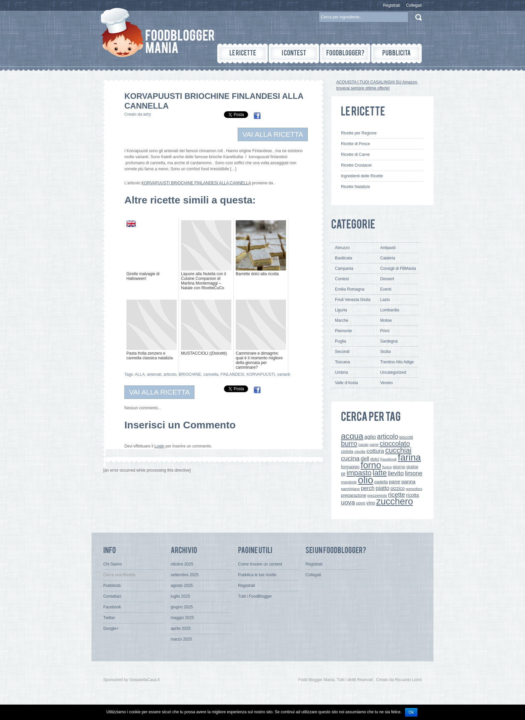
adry (147, 114)
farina (409, 457)
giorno (399, 466)
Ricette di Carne (355, 154)
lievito (396, 473)
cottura (375, 450)
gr (343, 473)
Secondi (342, 351)
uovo (360, 503)
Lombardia (389, 310)
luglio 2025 (180, 596)
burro (349, 443)
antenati (154, 374)
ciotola (347, 451)
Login (159, 446)
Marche (341, 320)
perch (367, 488)
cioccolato (395, 443)
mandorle (349, 482)
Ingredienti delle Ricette (362, 176)
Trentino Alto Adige (397, 362)
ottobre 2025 (182, 564)
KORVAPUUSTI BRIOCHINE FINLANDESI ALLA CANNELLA (196, 183)
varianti (283, 374)
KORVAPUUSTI (260, 374)
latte (379, 473)
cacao (363, 444)
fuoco (387, 467)
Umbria (341, 372)
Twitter (109, 617)
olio (365, 479)
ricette (396, 494)
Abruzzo (342, 247)
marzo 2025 (181, 639)
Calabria (387, 258)
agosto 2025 (182, 585)
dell (365, 459)
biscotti (406, 437)
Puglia (340, 341)
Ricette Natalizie (355, 186)
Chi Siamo (112, 564)
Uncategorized (393, 372)
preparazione (353, 495)
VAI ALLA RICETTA (272, 134)
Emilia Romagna (349, 289)
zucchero (394, 501)
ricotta (412, 495)
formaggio (350, 467)
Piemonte (343, 330)
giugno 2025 (182, 607)
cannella (210, 374)
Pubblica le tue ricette (257, 575)
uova (348, 502)
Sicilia (385, 351)
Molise (386, 320)
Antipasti (388, 247)
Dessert (387, 279)
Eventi (385, 289)
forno (371, 465)
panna (408, 481)
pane (394, 481)
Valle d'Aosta (346, 382)
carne (373, 444)
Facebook (388, 459)
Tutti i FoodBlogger (255, 596)
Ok (411, 712)
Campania (344, 268)
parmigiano (350, 489)
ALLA (139, 374)
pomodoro (414, 489)
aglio (370, 437)
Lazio (385, 299)
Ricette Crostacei (356, 165)
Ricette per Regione (358, 133)
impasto (359, 473)
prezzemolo (377, 495)
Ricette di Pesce (355, 143)
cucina (350, 458)
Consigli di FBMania (398, 268)
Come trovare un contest (260, 564)
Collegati (414, 5)
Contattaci (112, 596)
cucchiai (398, 450)
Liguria (341, 310)
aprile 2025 (180, 628)
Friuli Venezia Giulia (352, 299)
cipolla (359, 451)
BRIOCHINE (190, 374)
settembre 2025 (184, 575)
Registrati (391, 5)
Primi (384, 330)
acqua (352, 435)
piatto (382, 488)
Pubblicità (112, 585)
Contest (342, 279)
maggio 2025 (182, 617)
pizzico (398, 488)
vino (370, 502)
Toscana (342, 362)
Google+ (111, 628)
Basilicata (343, 258)
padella (381, 482)
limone (413, 473)
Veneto (386, 382)
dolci (375, 459)
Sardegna (389, 341)
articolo (170, 374)
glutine (412, 467)
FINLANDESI (232, 374)
